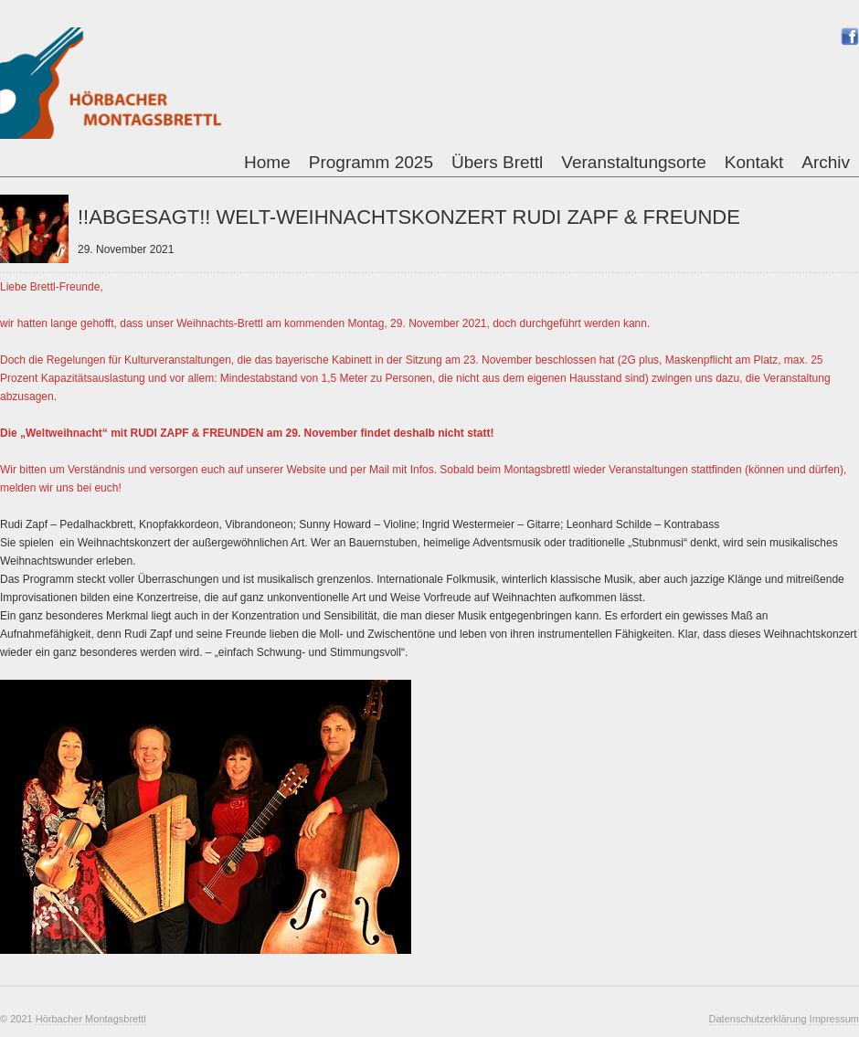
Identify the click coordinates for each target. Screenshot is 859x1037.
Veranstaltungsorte (633, 162)
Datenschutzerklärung (759, 1018)
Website (306, 469)
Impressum (834, 1018)
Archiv (825, 162)
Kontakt (754, 162)
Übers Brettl (497, 162)
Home (267, 162)
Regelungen (76, 360)
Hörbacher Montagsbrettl (91, 1018)
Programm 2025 (371, 162)
